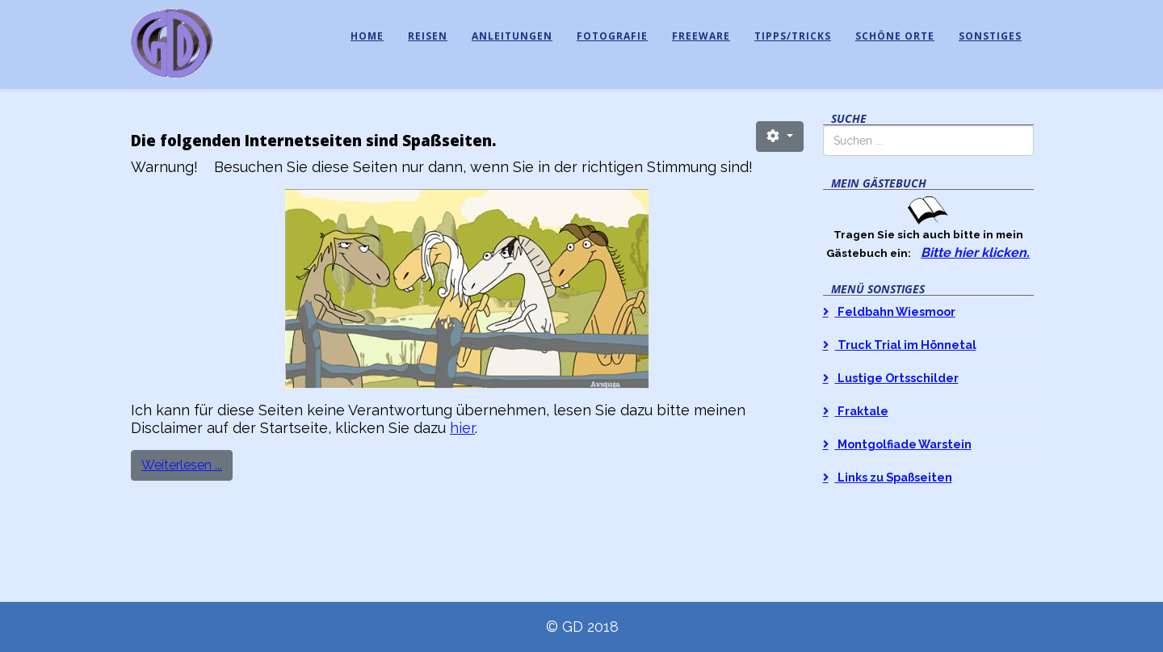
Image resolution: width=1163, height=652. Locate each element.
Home (367, 36)
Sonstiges (990, 36)
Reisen (427, 36)
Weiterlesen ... (181, 465)
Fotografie (612, 36)
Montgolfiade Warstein (903, 444)
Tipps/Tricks (792, 36)
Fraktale (861, 411)
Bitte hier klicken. (975, 252)
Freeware (701, 36)
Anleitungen (512, 36)
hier (462, 427)
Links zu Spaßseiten (893, 477)
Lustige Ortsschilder (897, 378)
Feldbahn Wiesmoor (895, 311)
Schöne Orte (894, 36)
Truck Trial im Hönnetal (905, 344)
